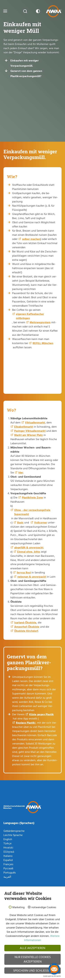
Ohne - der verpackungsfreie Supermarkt (32, 512)
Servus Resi (24, 572)
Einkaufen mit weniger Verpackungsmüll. (24, 63)
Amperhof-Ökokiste (26, 627)
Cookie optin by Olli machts (52, 976)
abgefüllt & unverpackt (28, 547)
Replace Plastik (25, 723)
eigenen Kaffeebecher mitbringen (30, 316)
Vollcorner (40, 522)
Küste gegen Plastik (41, 714)
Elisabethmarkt (23, 427)
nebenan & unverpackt (31, 577)
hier (20, 472)
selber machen (31, 239)
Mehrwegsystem (40, 322)
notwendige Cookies (43, 907)
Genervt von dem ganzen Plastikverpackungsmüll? (26, 73)
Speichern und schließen (32, 970)
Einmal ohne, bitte (28, 552)
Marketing (18, 907)
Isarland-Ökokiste (25, 622)
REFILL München (43, 343)
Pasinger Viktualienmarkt (30, 431)
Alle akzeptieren (32, 948)
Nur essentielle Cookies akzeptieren (33, 959)
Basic (20, 522)
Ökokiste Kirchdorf (26, 631)
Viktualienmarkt (35, 422)
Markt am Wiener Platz (28, 435)
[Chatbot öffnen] (54, 969)
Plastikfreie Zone (32, 497)
